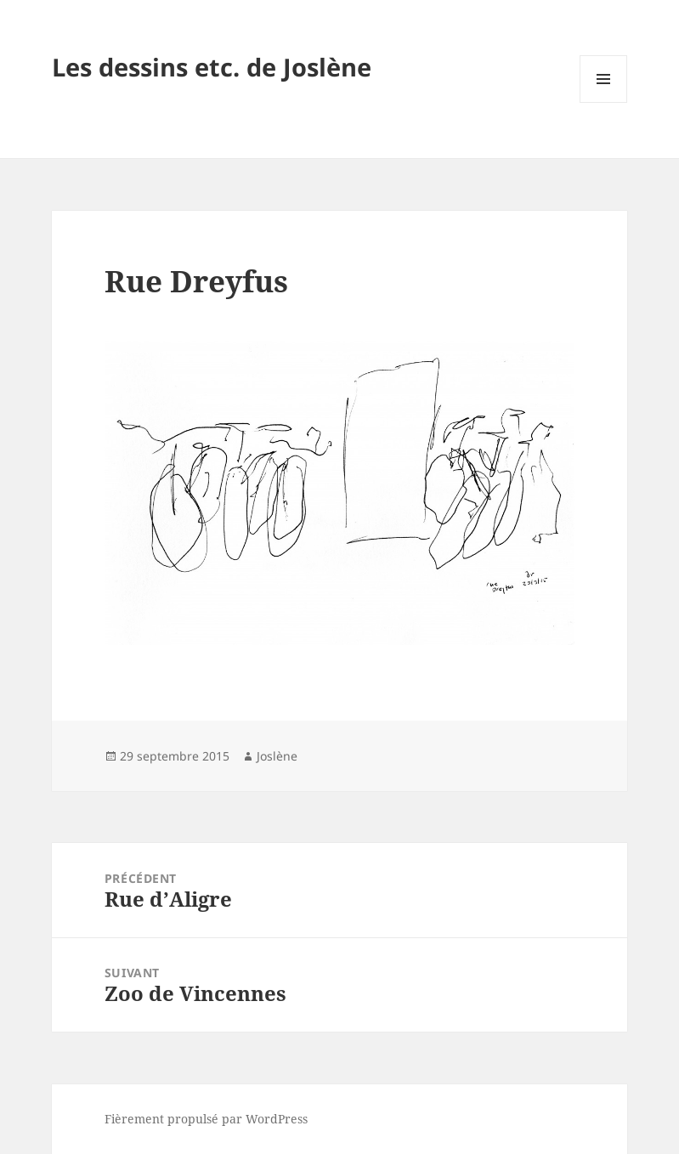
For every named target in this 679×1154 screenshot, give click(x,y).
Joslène (277, 756)
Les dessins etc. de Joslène (211, 66)
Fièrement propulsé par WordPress (206, 1119)
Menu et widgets (603, 102)
